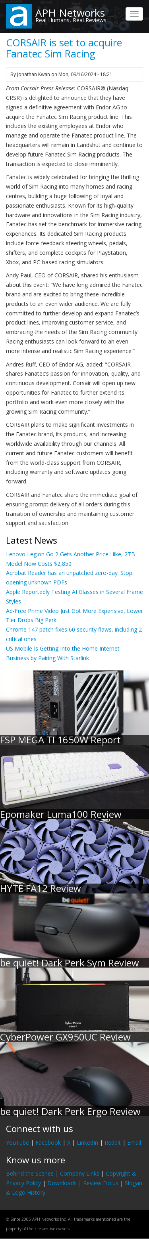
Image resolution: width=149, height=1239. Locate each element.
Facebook (48, 1142)
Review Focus (100, 1183)
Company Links (79, 1173)
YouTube (17, 1142)
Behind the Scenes (30, 1173)
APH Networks (70, 13)
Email (134, 1142)
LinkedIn (87, 1142)
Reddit (112, 1142)
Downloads (62, 1183)
